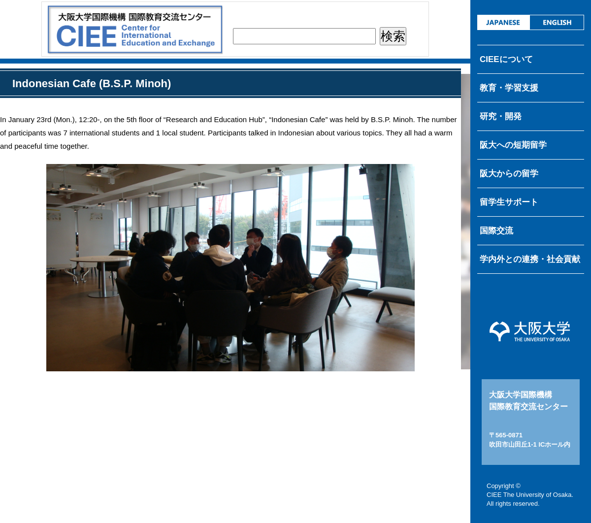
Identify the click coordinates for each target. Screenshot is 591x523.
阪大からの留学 (509, 173)
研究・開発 (501, 116)
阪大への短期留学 (513, 145)
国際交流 (496, 230)
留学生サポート (509, 202)
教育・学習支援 (509, 88)
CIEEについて (506, 59)
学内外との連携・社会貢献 (530, 259)
